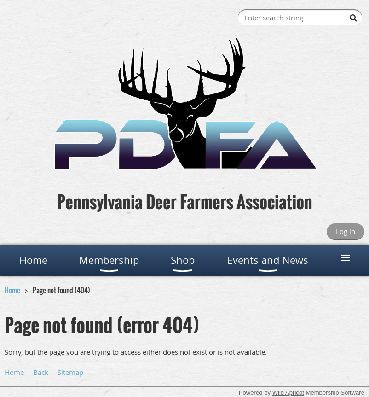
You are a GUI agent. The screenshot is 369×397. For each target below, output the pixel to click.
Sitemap (70, 372)
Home (12, 290)
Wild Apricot (288, 392)
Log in (345, 231)
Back (40, 372)
